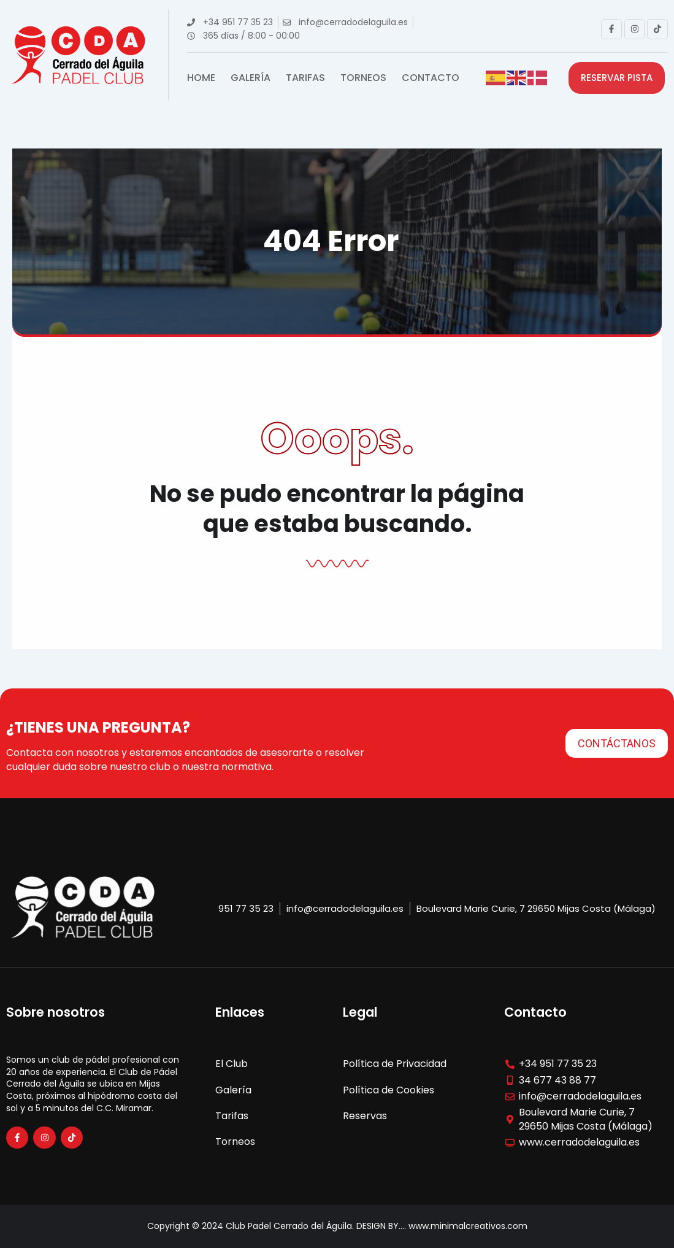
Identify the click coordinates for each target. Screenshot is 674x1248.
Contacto (430, 78)
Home (201, 78)
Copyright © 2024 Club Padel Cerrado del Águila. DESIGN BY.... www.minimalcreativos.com (337, 1226)
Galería (250, 78)
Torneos (363, 78)
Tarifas (305, 78)
